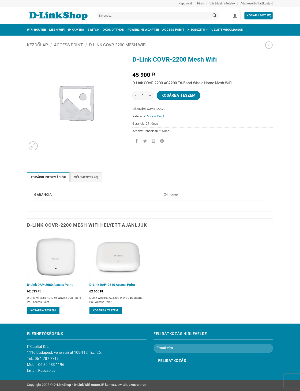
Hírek (200, 3)
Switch (93, 29)
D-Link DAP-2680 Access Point (50, 285)
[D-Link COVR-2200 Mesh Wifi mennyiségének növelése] (150, 95)
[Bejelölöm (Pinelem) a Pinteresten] (162, 141)
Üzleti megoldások (227, 29)
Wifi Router (36, 29)
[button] (234, 15)
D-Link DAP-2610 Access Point (112, 285)
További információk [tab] (48, 177)
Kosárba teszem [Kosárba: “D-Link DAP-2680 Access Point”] (43, 310)
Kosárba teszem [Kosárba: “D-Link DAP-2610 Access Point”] (105, 310)
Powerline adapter (143, 29)
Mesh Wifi (57, 29)
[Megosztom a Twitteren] (145, 141)
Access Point (173, 29)
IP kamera (76, 29)
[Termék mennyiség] (142, 95)
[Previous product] (268, 45)
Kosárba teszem (178, 95)
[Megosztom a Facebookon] (137, 141)
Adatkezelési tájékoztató (256, 3)
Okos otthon (113, 29)
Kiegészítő (198, 30)
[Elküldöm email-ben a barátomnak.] (154, 141)
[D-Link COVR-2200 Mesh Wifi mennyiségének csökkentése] (135, 95)
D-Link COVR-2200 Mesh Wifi (117, 44)
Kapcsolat (185, 3)
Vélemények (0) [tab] (86, 177)
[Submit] (214, 16)
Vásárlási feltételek (222, 3)
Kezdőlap (37, 44)
